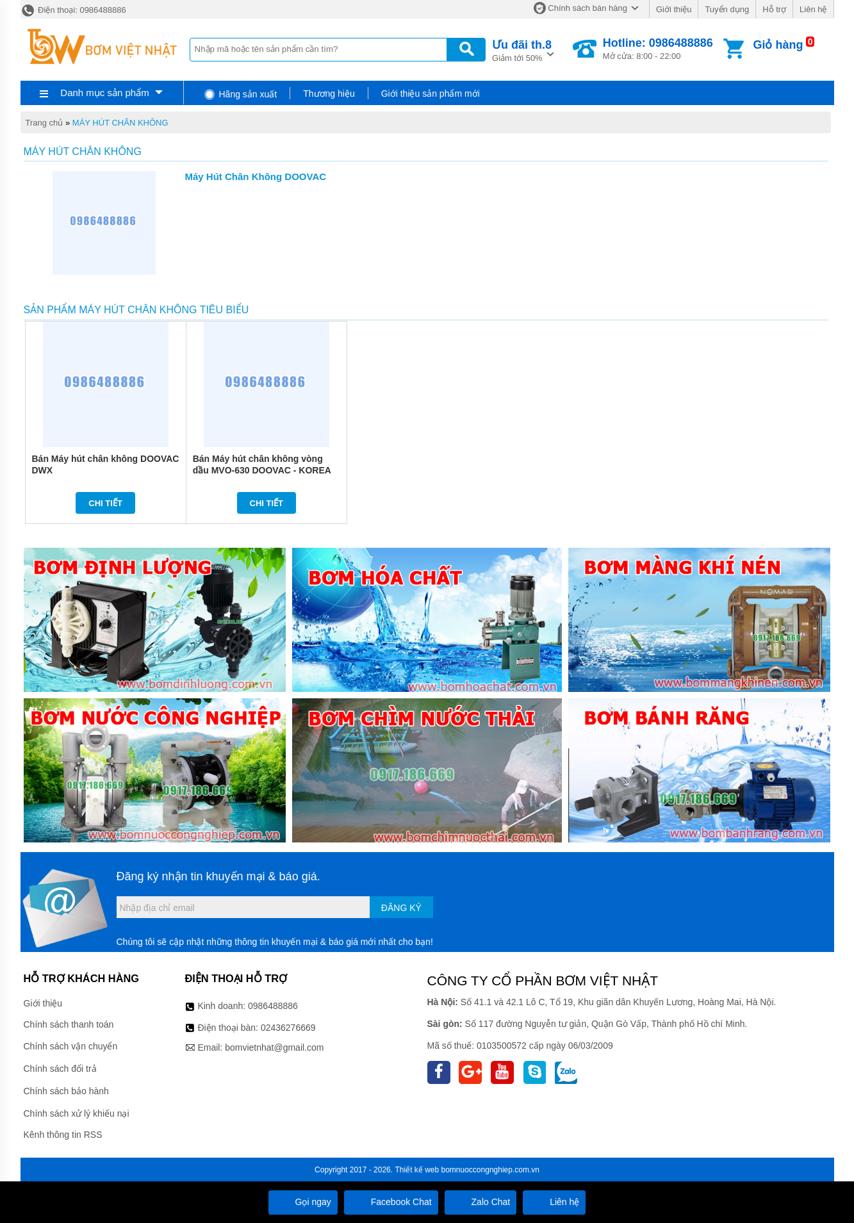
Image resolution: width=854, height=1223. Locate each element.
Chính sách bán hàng (587, 8)
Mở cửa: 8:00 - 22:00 (658, 49)
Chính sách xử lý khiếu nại (76, 1113)
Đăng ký (401, 908)
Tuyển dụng (727, 9)
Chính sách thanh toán (69, 1024)
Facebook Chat (391, 1202)
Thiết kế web (417, 1169)
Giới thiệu (673, 9)
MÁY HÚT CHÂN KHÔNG (120, 122)
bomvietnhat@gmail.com (274, 1047)
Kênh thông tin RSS (63, 1134)
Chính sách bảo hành (66, 1091)
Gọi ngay (303, 1202)
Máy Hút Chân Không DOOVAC (256, 176)
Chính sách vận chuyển (71, 1046)
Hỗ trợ (774, 9)
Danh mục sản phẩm (104, 92)
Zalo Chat (481, 1202)
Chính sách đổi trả (60, 1068)
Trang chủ (44, 122)
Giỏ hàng (778, 44)
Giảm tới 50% (522, 50)
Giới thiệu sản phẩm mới (430, 93)
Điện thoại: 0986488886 (73, 10)
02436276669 (288, 1027)
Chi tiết (105, 503)
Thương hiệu (328, 93)
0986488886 (273, 1006)
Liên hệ (813, 9)
